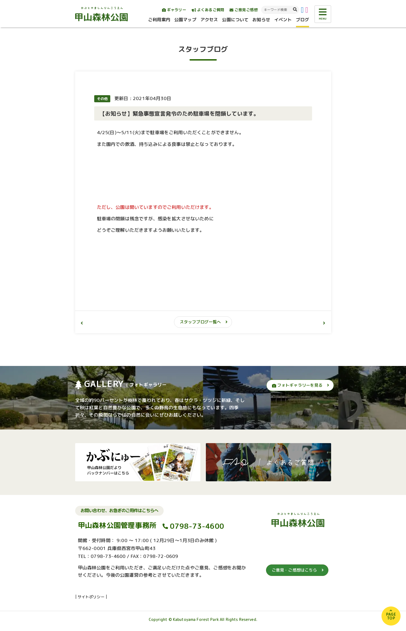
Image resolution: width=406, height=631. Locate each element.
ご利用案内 (159, 20)
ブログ (302, 20)
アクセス (209, 20)
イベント (283, 20)
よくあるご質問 (208, 9)
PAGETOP (391, 616)
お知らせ (261, 20)
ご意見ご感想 (244, 9)
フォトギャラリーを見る (297, 385)
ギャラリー (174, 9)
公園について (235, 20)
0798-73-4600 (197, 526)
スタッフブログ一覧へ (200, 322)
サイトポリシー (91, 596)
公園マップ (185, 20)
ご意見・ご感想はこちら (294, 570)
